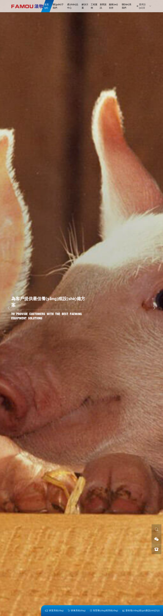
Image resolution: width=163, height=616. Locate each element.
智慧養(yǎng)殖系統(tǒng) (104, 611)
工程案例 (94, 6)
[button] (154, 308)
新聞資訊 (103, 6)
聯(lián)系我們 (126, 6)
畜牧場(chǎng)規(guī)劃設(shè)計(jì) (141, 611)
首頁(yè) (46, 6)
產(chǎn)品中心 (72, 6)
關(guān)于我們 (58, 6)
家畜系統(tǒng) (54, 611)
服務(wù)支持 (113, 6)
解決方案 (85, 6)
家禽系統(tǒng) (76, 611)
